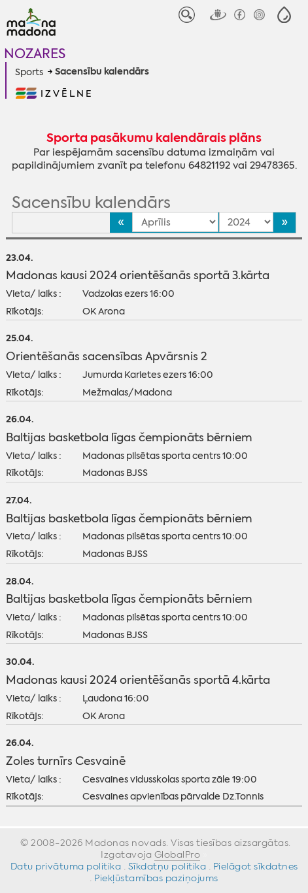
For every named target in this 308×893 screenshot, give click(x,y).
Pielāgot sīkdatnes (255, 866)
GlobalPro (177, 854)
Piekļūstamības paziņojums (156, 878)
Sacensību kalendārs (102, 72)
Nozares (34, 53)
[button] (284, 15)
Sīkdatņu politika (167, 866)
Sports (29, 72)
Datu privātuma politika (66, 866)
